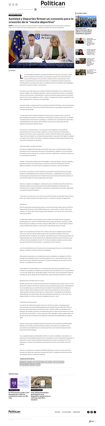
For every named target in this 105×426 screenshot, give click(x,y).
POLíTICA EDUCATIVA (39, 362)
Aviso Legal (57, 412)
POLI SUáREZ (49, 362)
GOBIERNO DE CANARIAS (26, 362)
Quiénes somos (76, 412)
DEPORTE (32, 364)
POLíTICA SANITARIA (59, 362)
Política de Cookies (66, 412)
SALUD (38, 364)
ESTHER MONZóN (24, 364)
